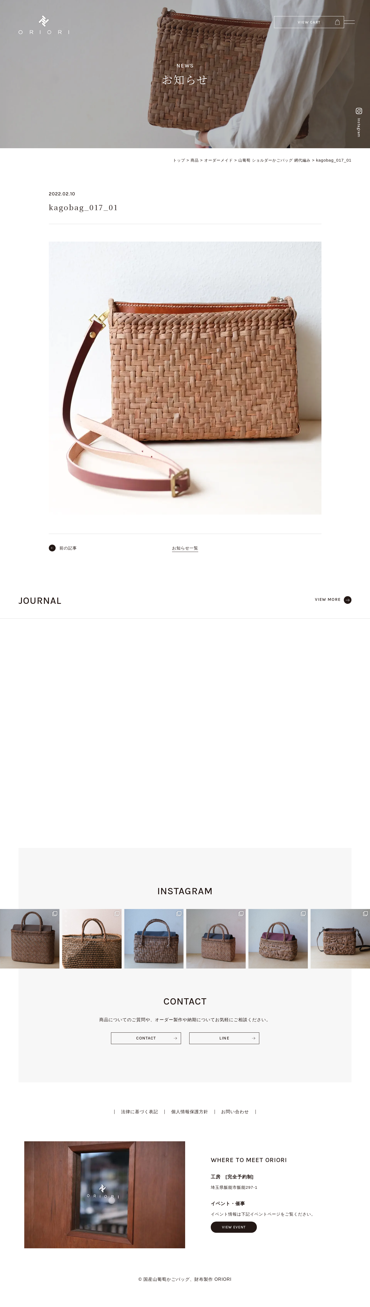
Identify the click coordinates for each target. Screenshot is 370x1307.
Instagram (357, 118)
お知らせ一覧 (185, 547)
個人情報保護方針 (189, 1108)
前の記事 (68, 547)
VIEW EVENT (234, 1223)
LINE (224, 1034)
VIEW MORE (327, 599)
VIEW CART (289, 24)
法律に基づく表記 (139, 1108)
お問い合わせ (235, 1108)
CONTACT (146, 1034)
